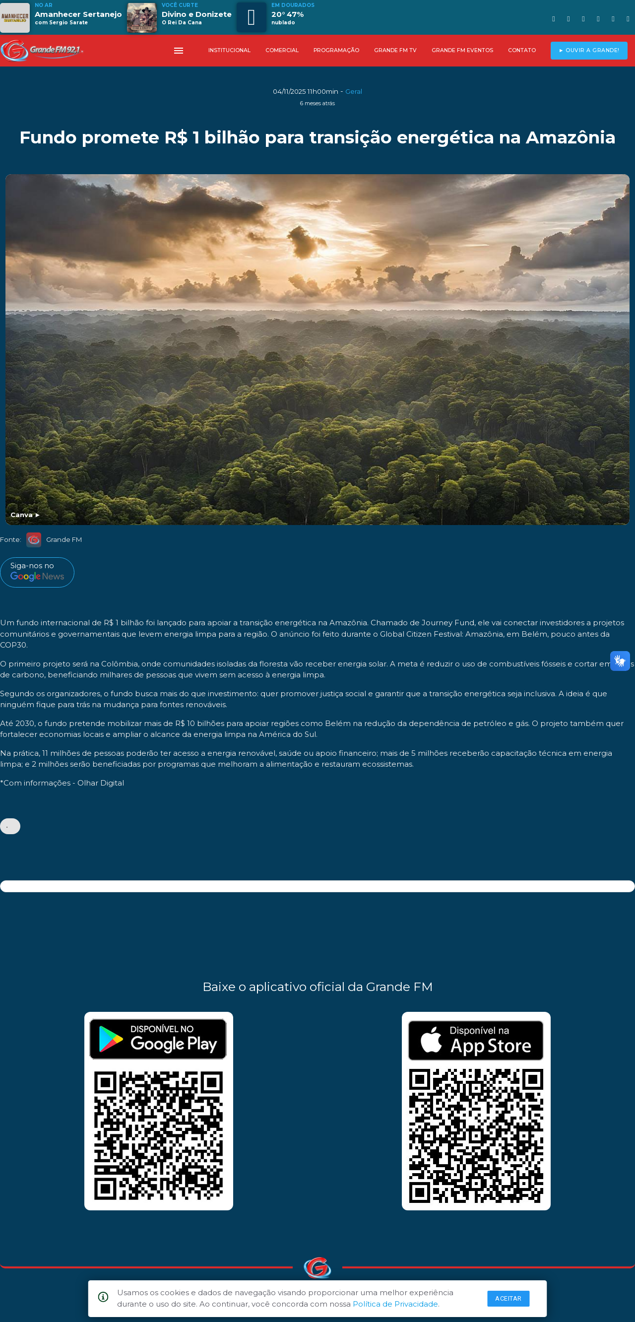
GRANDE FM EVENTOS (462, 50)
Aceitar (508, 1298)
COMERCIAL (282, 50)
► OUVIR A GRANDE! (589, 50)
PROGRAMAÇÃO (336, 50)
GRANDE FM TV (395, 50)
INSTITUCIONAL (229, 50)
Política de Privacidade (395, 1304)
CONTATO (522, 50)
